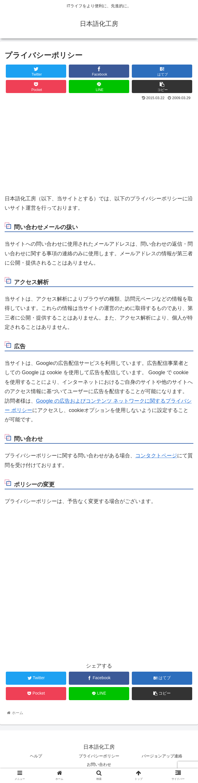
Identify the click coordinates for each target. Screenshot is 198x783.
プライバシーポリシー (99, 756)
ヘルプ (36, 756)
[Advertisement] (99, 146)
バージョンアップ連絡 (162, 756)
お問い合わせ (99, 764)
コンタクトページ (156, 456)
